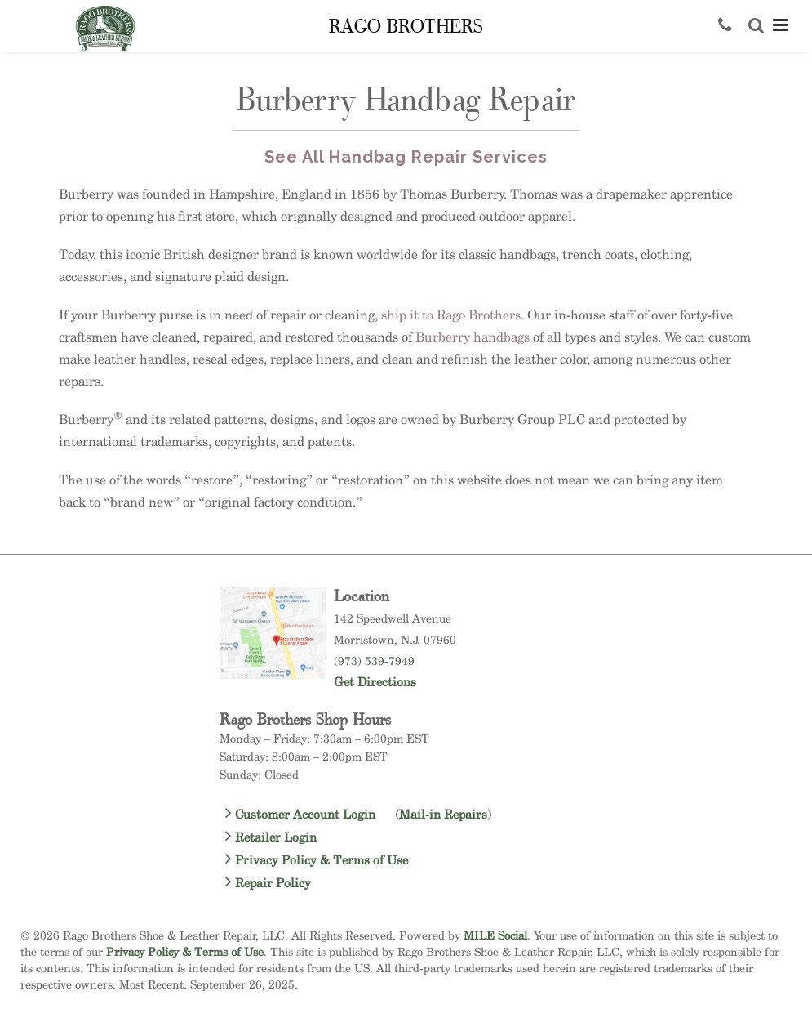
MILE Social (495, 935)
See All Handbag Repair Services (406, 157)
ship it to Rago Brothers (451, 315)
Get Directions (375, 682)
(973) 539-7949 (374, 660)
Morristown (364, 639)
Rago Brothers (406, 26)
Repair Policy (268, 883)
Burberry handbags (472, 337)
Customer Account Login (358, 814)
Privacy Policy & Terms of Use (316, 860)
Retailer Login (271, 837)
